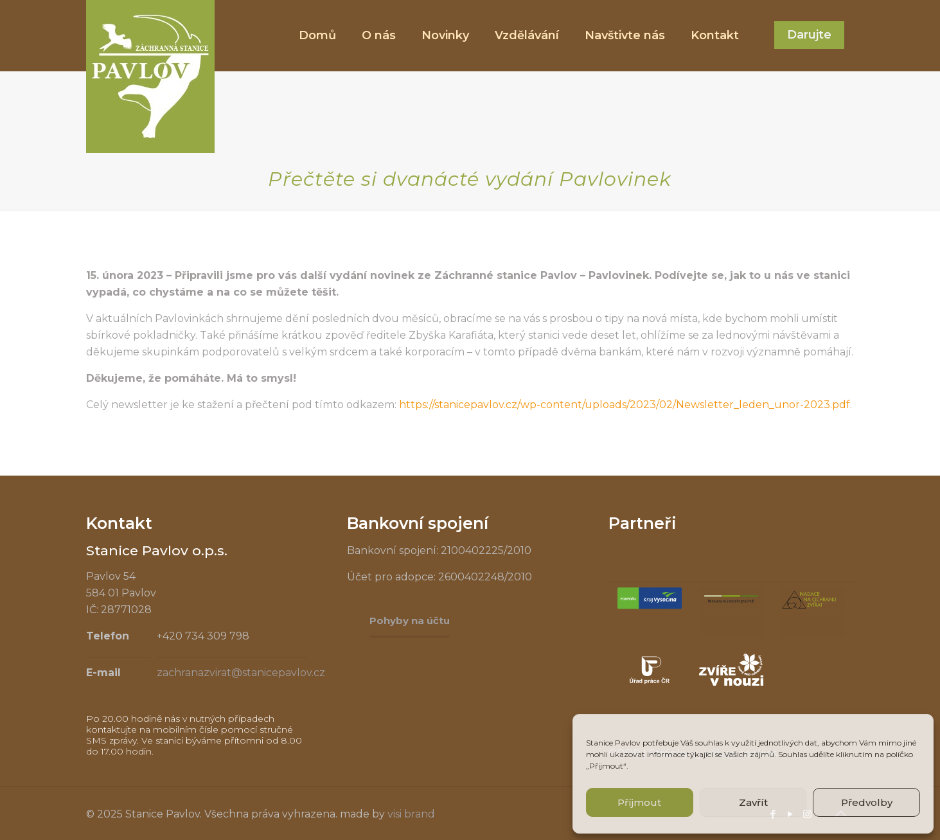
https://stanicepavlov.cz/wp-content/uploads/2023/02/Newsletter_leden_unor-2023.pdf (624, 404)
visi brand (411, 814)
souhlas (709, 742)
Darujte (809, 35)
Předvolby (866, 802)
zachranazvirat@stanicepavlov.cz (241, 672)
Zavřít (753, 802)
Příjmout (639, 802)
